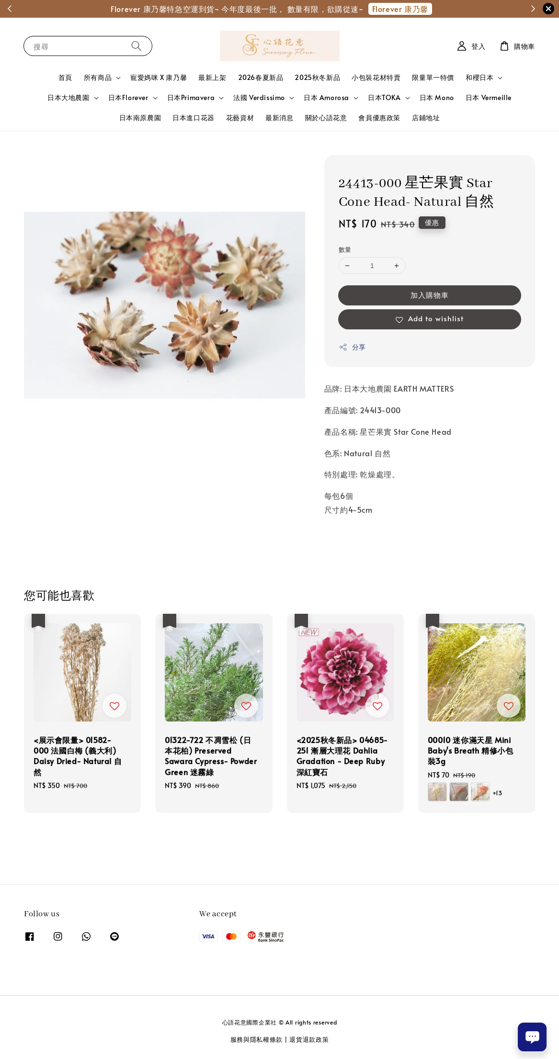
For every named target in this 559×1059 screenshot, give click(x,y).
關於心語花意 (326, 117)
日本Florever (128, 97)
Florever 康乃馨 (400, 8)
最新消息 (279, 117)
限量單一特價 (433, 77)
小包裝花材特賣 (376, 77)
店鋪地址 (426, 117)
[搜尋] (136, 45)
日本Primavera (191, 97)
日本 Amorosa (326, 97)
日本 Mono (437, 97)
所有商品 (98, 77)
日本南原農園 (140, 117)
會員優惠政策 (379, 117)
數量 (345, 249)
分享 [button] (352, 346)
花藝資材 (240, 117)
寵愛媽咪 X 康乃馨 (158, 77)
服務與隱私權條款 (256, 1039)
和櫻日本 (479, 77)
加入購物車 (430, 295)
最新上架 (212, 77)
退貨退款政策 (309, 1039)
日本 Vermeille (489, 97)
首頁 (65, 77)
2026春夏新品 (261, 77)
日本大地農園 (68, 97)
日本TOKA (384, 97)
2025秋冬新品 (317, 77)
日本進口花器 (193, 117)
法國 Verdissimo (259, 97)
